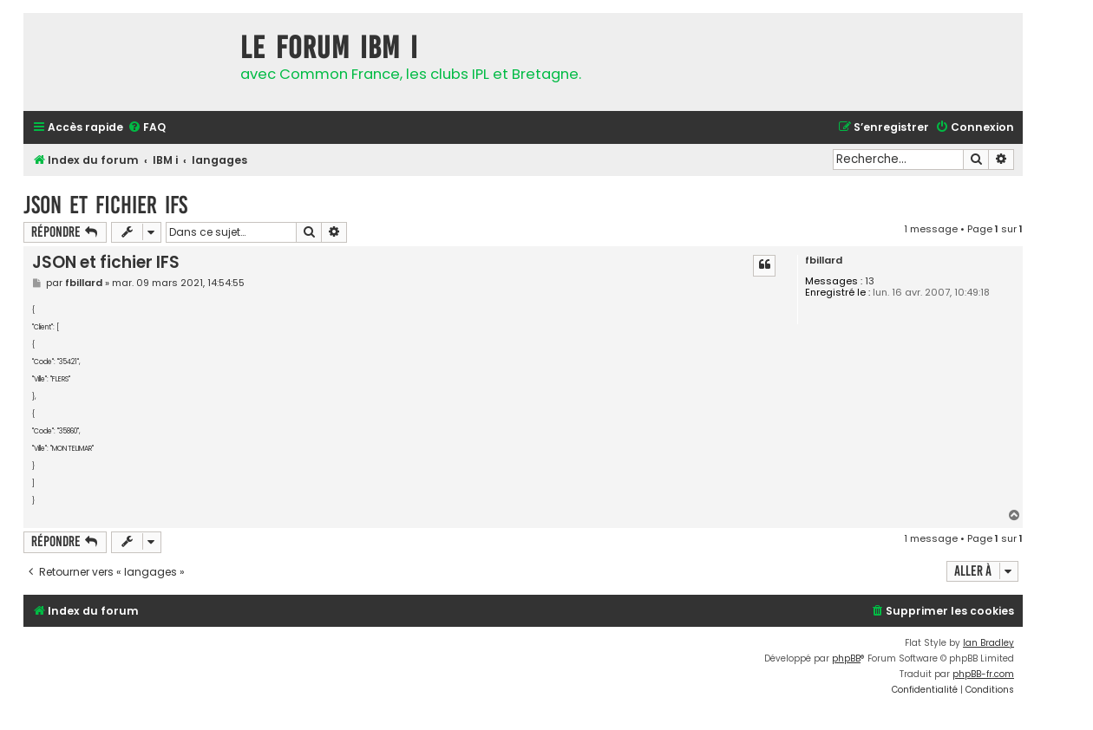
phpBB (846, 658)
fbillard (823, 260)
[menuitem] (147, 128)
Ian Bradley (988, 642)
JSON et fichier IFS (105, 205)
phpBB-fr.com (983, 674)
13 (869, 281)
